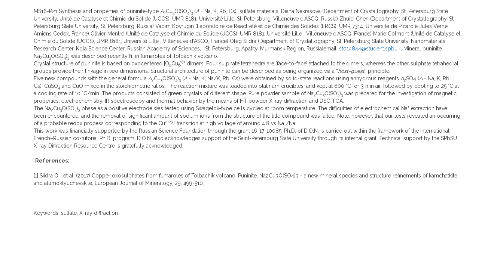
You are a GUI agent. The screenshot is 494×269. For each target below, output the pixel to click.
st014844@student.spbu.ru (371, 49)
